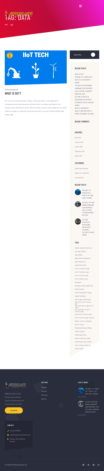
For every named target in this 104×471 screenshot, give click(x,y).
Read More (9, 121)
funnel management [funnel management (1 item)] (81, 292)
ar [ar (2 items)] (85, 261)
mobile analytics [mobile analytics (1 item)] (80, 331)
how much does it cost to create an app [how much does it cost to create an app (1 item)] (82, 310)
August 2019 (78, 156)
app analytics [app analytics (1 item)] (82, 251)
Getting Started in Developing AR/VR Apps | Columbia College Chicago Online (88, 227)
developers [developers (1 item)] (78, 282)
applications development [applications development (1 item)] (82, 258)
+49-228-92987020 (15, 431)
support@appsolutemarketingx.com (20, 435)
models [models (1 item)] (88, 338)
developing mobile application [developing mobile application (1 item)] (84, 286)
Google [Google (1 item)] (90, 292)
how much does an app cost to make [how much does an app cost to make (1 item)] (84, 306)
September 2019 (79, 151)
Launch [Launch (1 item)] (82, 321)
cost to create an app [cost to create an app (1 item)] (81, 275)
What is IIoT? (13, 93)
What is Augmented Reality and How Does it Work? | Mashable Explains (84, 111)
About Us (44, 399)
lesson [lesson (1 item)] (82, 324)
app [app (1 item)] (76, 251)
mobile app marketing (81, 168)
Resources (44, 395)
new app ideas (79, 177)
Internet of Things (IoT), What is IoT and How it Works (83, 80)
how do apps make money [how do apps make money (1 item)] (83, 299)
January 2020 (79, 142)
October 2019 (79, 147)
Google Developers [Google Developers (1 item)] (80, 296)
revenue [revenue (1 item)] (89, 342)
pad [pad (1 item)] (85, 342)
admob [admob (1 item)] (77, 248)
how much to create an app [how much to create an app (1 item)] (83, 314)
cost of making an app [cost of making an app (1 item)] (82, 272)
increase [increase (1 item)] (91, 317)
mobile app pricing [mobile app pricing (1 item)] (80, 335)
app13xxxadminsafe (11, 90)
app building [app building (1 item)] (78, 255)
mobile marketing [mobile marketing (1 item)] (80, 338)
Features (44, 391)
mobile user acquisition (82, 173)
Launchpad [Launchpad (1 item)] (88, 321)
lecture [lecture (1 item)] (77, 324)
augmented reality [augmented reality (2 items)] (80, 265)
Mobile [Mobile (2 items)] (90, 328)
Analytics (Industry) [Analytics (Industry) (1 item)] (85, 248)
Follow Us (13, 410)
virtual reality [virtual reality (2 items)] (79, 348)
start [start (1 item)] (76, 345)
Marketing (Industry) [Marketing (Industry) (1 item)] (81, 328)
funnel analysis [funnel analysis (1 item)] (79, 289)
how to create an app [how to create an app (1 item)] (81, 317)
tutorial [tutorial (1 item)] (86, 345)
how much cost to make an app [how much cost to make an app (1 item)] (83, 303)
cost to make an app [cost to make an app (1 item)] (81, 279)
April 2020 (78, 137)
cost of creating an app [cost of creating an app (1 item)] (82, 268)
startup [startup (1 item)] (81, 345)
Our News (44, 387)
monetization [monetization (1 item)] (79, 342)
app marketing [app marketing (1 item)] (79, 261)
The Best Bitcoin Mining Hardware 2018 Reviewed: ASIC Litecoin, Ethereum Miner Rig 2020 (88, 208)
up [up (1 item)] (89, 345)
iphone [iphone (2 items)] (77, 321)
